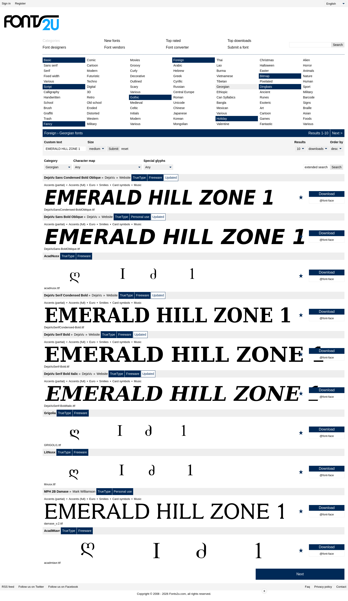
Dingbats (266, 86)
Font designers (54, 47)
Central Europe (183, 92)
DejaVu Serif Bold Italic (61, 374)
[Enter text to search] (310, 44)
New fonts (112, 41)
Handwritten (52, 97)
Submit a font (237, 47)
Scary (134, 86)
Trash (47, 118)
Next (335, 133)
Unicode (179, 102)
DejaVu (110, 177)
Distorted (93, 113)
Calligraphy (51, 92)
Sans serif (50, 65)
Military (92, 124)
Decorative (137, 76)
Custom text (53, 142)
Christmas (267, 60)
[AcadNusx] (193, 276)
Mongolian (180, 124)
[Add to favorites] (300, 197)
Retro (91, 97)
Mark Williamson (84, 491)
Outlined (136, 81)
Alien (306, 60)
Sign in (6, 3)
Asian (307, 113)
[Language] (335, 3)
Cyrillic (177, 81)
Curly (133, 70)
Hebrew (178, 70)
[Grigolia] (193, 433)
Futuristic (93, 76)
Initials (134, 113)
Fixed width (51, 76)
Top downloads (239, 41)
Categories (51, 41)
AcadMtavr (52, 530)
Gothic (134, 97)
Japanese (180, 113)
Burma (221, 70)
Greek (177, 76)
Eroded (92, 108)
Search (338, 45)
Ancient (265, 92)
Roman (178, 97)
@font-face (327, 200)
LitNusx (49, 452)
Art (262, 108)
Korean (178, 118)
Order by (336, 142)
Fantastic (266, 124)
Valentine (223, 124)
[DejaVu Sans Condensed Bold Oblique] (193, 197)
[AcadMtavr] (193, 550)
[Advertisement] (176, 23)
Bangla (221, 102)
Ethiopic (222, 92)
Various (49, 81)
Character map (84, 160)
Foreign (178, 60)
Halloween (267, 65)
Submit (114, 149)
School (48, 102)
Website (124, 177)
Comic (91, 60)
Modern (92, 70)
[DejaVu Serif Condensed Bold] (193, 315)
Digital (91, 86)
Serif (47, 70)
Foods (307, 118)
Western (93, 118)
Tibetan (222, 81)
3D (89, 92)
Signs (307, 102)
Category (50, 160)
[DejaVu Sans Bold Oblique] (193, 237)
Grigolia (50, 413)
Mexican (222, 108)
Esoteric (265, 102)
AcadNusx (51, 256)
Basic (47, 60)
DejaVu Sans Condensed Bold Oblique (72, 177)
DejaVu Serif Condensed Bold (66, 295)
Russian (179, 86)
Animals (308, 70)
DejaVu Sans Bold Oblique (63, 217)
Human (308, 81)
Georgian (223, 86)
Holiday (222, 118)
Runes (264, 97)
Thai (220, 60)
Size (91, 142)
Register (20, 3)
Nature (307, 76)
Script (48, 86)
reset (124, 149)
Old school (94, 102)
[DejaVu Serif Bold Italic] (193, 393)
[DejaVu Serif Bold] (193, 354)
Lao (219, 65)
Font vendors (114, 47)
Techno (92, 81)
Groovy (135, 65)
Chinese (179, 108)
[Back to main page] (31, 22)
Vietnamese (225, 76)
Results (300, 142)
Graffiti (48, 113)
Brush (48, 108)
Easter (264, 70)
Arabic (177, 65)
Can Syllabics (226, 97)
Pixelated (266, 81)
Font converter (177, 47)
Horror (307, 65)
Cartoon (92, 65)
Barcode (308, 97)
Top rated (173, 41)
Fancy (48, 124)
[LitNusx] (193, 472)
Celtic (134, 108)
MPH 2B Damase (56, 491)
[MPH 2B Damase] (193, 511)
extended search (316, 167)
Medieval (136, 102)
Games (265, 118)
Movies (135, 60)
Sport (306, 86)
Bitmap (264, 76)
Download (326, 194)
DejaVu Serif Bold (57, 334)
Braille (307, 108)
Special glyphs (154, 160)
